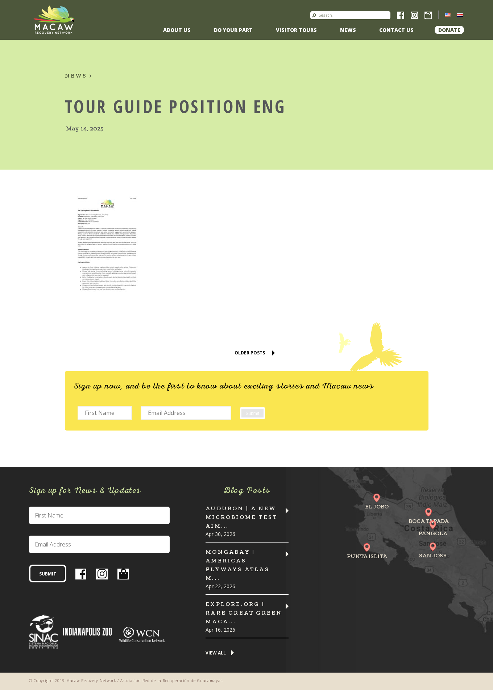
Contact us (396, 29)
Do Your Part (233, 29)
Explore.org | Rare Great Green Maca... (244, 612)
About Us (177, 29)
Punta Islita (367, 556)
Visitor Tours (296, 29)
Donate (449, 29)
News (348, 29)
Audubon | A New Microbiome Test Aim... (241, 517)
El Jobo (377, 506)
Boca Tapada (429, 521)
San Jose (433, 555)
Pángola (432, 533)
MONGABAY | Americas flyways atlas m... (237, 564)
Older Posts (250, 353)
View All (216, 653)
